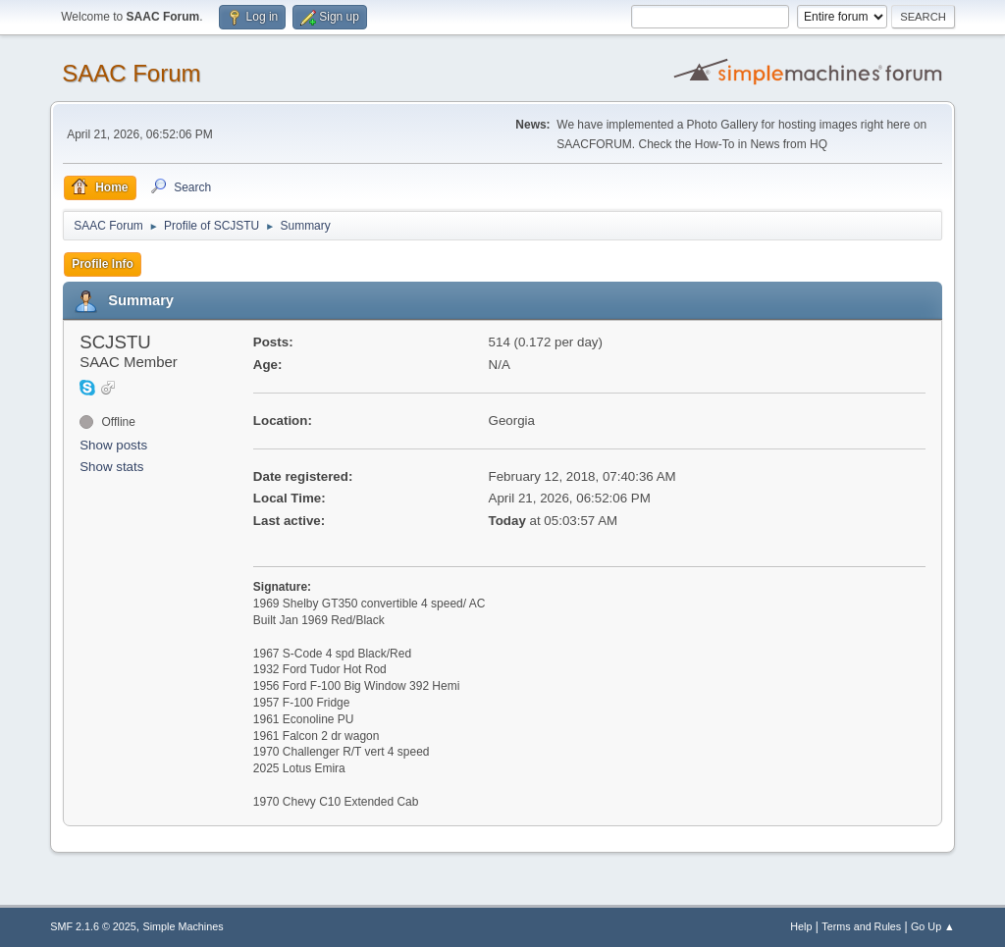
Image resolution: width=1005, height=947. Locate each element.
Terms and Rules (861, 926)
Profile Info (102, 264)
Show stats (111, 466)
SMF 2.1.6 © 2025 (93, 926)
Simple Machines (183, 926)
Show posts (113, 445)
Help (801, 926)
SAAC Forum (131, 73)
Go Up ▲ (933, 926)
